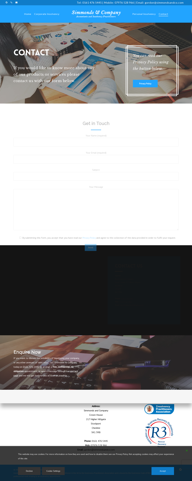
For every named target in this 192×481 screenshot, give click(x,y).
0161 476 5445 (92, 2)
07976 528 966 (124, 2)
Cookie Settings (53, 471)
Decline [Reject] (29, 471)
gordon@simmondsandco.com (164, 2)
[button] (145, 83)
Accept (163, 471)
